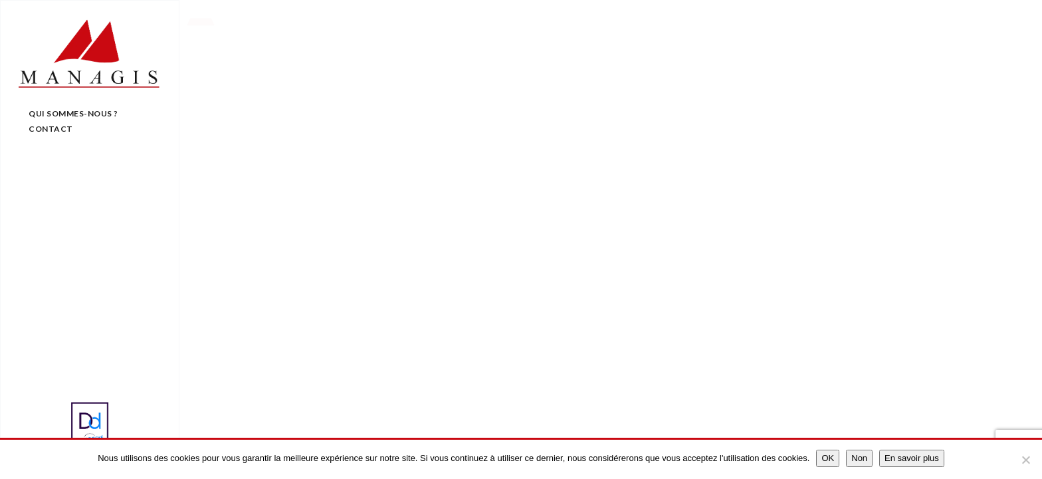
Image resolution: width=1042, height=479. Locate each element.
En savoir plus (912, 458)
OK (827, 458)
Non (859, 458)
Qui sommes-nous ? (73, 113)
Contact (51, 129)
